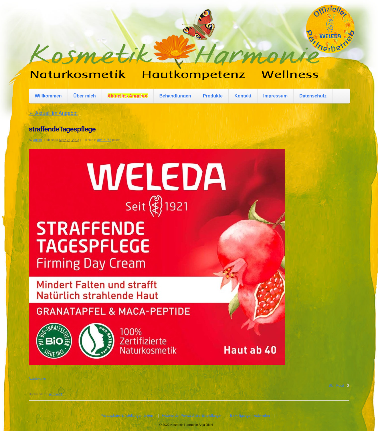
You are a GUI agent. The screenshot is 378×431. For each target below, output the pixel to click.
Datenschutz (312, 95)
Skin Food (336, 386)
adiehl (37, 139)
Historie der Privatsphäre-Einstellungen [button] (192, 416)
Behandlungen (175, 95)
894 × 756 (104, 139)
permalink (56, 394)
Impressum (275, 95)
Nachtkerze (37, 379)
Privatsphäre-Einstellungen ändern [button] (127, 416)
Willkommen (48, 95)
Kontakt (243, 95)
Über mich (85, 95)
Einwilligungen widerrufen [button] (250, 416)
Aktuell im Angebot (53, 113)
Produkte (213, 95)
